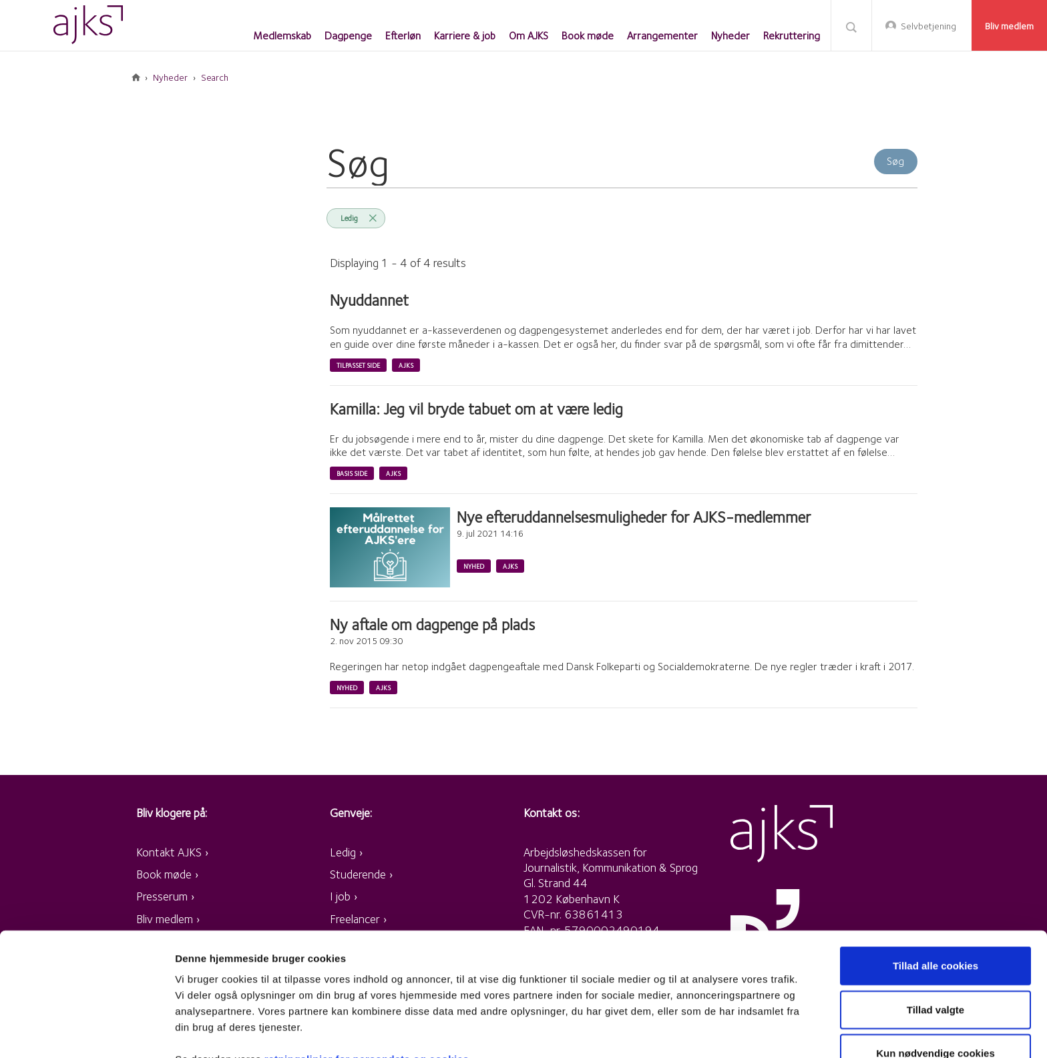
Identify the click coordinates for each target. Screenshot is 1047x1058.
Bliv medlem (1009, 26)
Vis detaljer (694, 1031)
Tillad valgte (935, 939)
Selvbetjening (928, 26)
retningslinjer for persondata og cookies (366, 988)
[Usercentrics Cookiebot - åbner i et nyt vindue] (86, 1032)
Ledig (349, 218)
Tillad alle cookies (935, 894)
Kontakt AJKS (169, 852)
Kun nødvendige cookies (935, 982)
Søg (851, 27)
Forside (136, 77)
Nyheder (170, 77)
